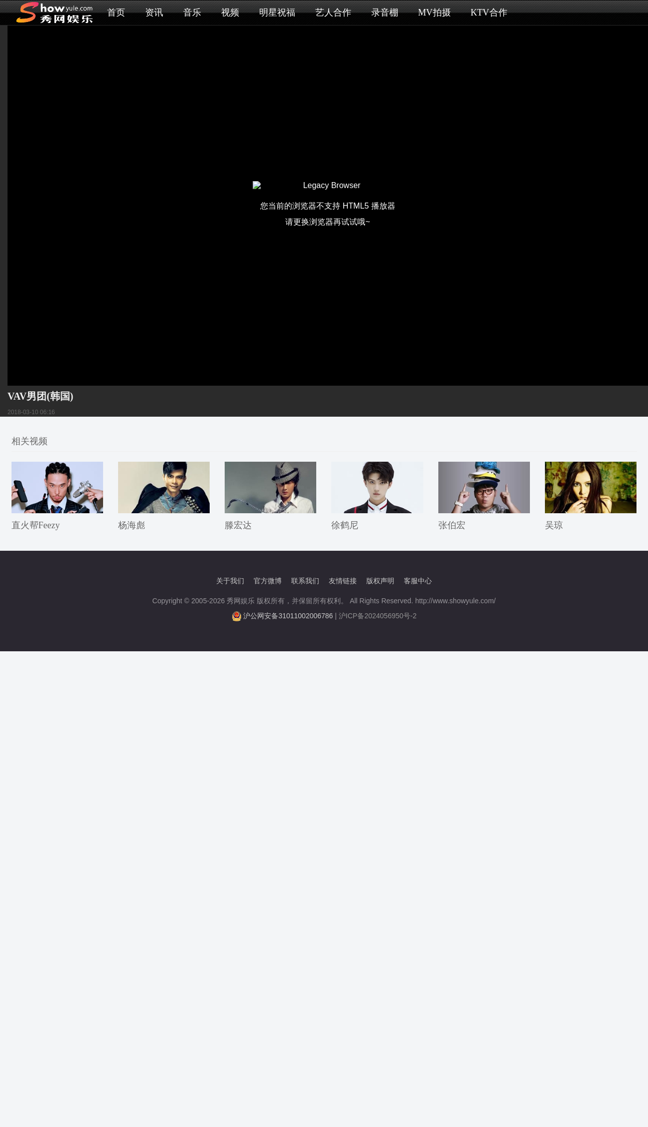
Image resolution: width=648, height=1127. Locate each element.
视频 (230, 13)
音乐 (192, 13)
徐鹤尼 (344, 525)
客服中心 (418, 581)
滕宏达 (238, 525)
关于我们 (230, 581)
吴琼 (554, 525)
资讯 (154, 13)
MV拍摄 (434, 13)
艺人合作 (333, 13)
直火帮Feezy (36, 525)
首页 (116, 13)
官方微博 (268, 581)
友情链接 (343, 581)
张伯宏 (451, 525)
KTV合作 (489, 13)
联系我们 (305, 581)
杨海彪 (131, 525)
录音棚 (384, 13)
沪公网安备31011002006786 (288, 616)
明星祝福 (277, 13)
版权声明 (380, 581)
